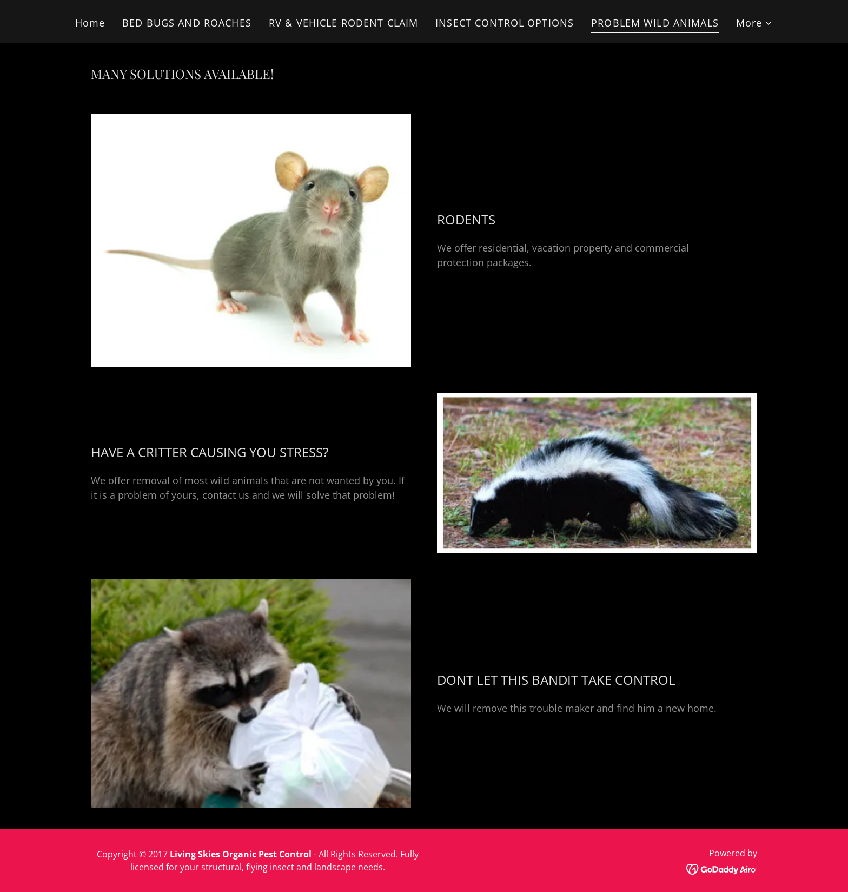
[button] (754, 23)
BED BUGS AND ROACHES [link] (186, 22)
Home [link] (90, 22)
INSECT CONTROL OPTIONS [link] (504, 22)
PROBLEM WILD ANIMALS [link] (655, 22)
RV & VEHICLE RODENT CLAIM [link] (343, 22)
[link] (721, 868)
